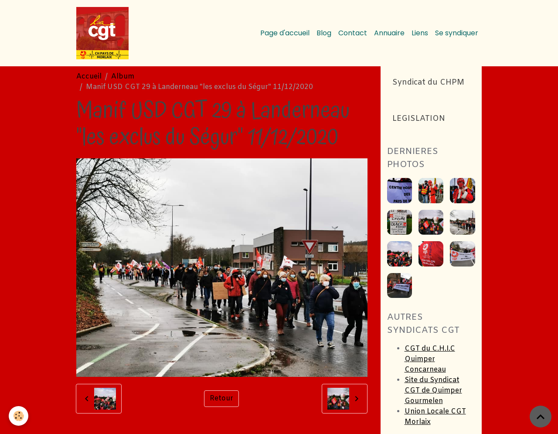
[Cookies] (18, 416)
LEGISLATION (418, 118)
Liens (420, 33)
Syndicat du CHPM (428, 82)
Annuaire (389, 33)
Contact (352, 33)
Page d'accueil (285, 33)
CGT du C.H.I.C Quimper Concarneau (430, 359)
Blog (323, 33)
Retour (221, 398)
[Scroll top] (540, 416)
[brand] (104, 33)
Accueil (89, 76)
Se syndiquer (456, 33)
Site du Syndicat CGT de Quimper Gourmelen (433, 391)
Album (122, 76)
